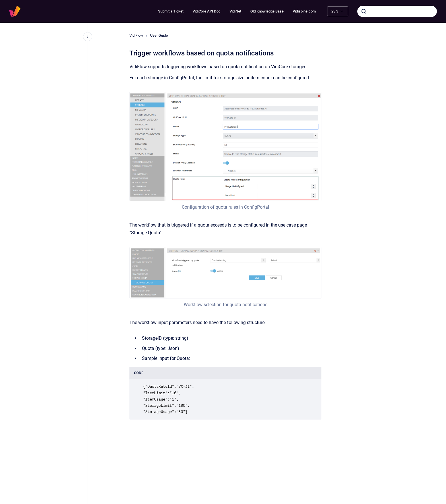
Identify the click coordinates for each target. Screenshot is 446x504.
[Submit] (363, 11)
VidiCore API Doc (206, 11)
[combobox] (397, 11)
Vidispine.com (304, 11)
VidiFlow (136, 35)
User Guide (159, 35)
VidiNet (235, 11)
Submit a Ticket (170, 11)
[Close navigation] (87, 36)
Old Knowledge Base (267, 11)
